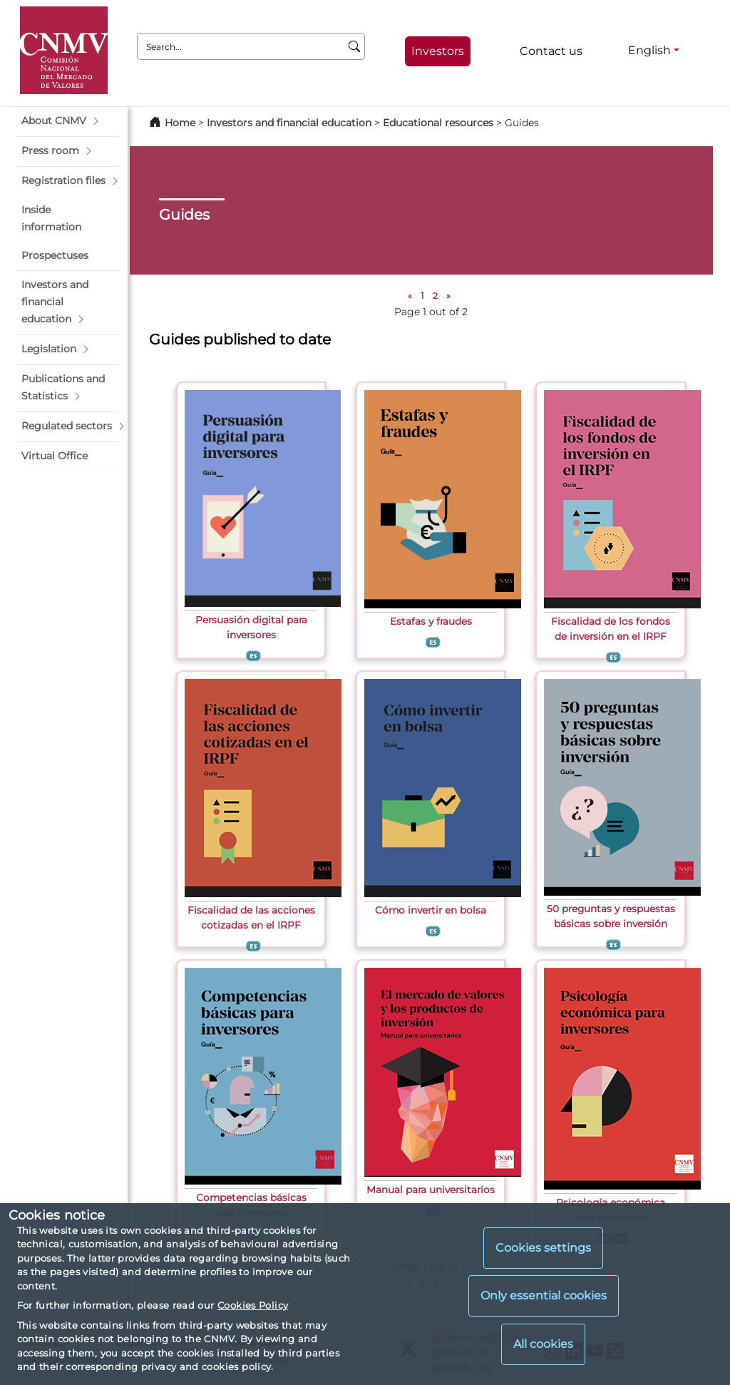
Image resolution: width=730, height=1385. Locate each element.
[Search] (354, 46)
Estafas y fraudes (431, 621)
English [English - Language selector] (649, 50)
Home (180, 122)
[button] (68, 121)
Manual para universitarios (430, 1189)
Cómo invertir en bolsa (430, 910)
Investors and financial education (289, 122)
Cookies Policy (252, 1305)
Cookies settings (543, 1247)
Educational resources (438, 122)
